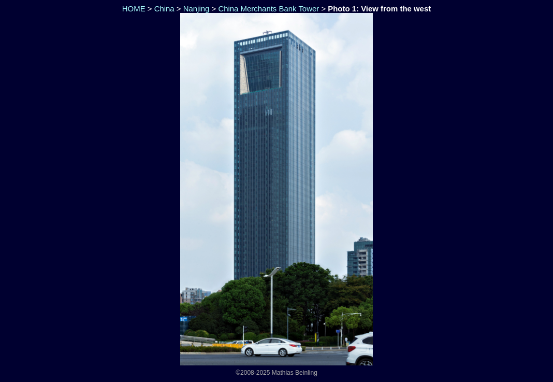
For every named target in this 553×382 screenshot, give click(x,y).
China (164, 8)
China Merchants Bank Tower (268, 8)
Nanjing (196, 8)
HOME (132, 8)
